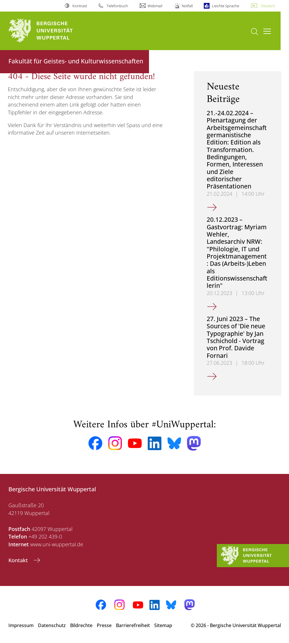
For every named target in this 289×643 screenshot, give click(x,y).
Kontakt (18, 560)
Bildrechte (81, 625)
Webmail (155, 5)
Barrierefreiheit (133, 625)
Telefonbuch (117, 5)
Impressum (21, 625)
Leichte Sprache (225, 5)
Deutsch (268, 5)
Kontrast (79, 5)
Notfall (187, 5)
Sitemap (163, 625)
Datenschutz (52, 625)
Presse (104, 625)
